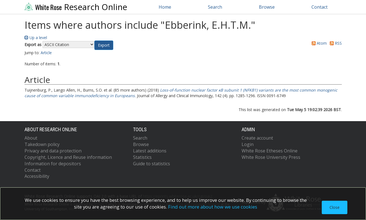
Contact (319, 7)
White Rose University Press (271, 157)
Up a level (35, 37)
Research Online (75, 7)
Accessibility (36, 176)
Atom (318, 43)
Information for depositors (52, 164)
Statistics (142, 157)
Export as (32, 44)
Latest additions (149, 151)
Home (165, 7)
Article (46, 52)
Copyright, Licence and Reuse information (68, 157)
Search (215, 7)
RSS (335, 43)
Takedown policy (42, 144)
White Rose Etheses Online (270, 151)
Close (335, 207)
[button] (103, 45)
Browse (267, 7)
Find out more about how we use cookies (212, 207)
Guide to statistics (151, 164)
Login (248, 144)
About (30, 138)
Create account (257, 138)
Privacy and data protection (53, 151)
